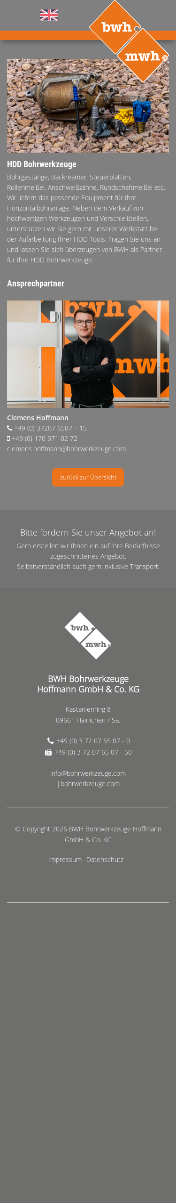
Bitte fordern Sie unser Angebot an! (88, 532)
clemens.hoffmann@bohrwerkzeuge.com (66, 448)
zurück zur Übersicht (88, 477)
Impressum (65, 859)
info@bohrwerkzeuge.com (88, 773)
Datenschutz (104, 859)
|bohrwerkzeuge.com (88, 783)
